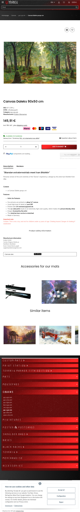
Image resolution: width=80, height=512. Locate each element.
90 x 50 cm (14, 112)
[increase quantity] (36, 147)
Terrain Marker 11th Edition (26, 370)
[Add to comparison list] (67, 30)
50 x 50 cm (7, 397)
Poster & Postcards (18, 427)
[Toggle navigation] (3, 1)
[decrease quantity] (5, 147)
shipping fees (20, 511)
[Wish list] (63, 2)
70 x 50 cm (7, 408)
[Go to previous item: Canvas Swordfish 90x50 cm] (72, 15)
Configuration (61, 496)
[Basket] (72, 2)
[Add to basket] (5, 25)
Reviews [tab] (20, 166)
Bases (7, 440)
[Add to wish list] (72, 30)
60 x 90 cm (7, 405)
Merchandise (12, 458)
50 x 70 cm (7, 400)
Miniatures (11, 419)
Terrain (9, 452)
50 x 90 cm (7, 403)
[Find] (38, 7)
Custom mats (12, 360)
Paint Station (14, 365)
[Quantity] (21, 147)
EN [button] (52, 2)
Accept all (61, 490)
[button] (58, 2)
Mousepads (10, 384)
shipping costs (22, 125)
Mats (6, 376)
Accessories (12, 465)
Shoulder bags (14, 434)
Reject (61, 502)
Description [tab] (8, 166)
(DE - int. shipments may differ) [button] (29, 138)
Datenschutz (18, 506)
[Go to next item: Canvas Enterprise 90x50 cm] (76, 15)
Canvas (7, 392)
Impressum (8, 506)
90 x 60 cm (7, 413)
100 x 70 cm (8, 415)
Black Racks (12, 447)
